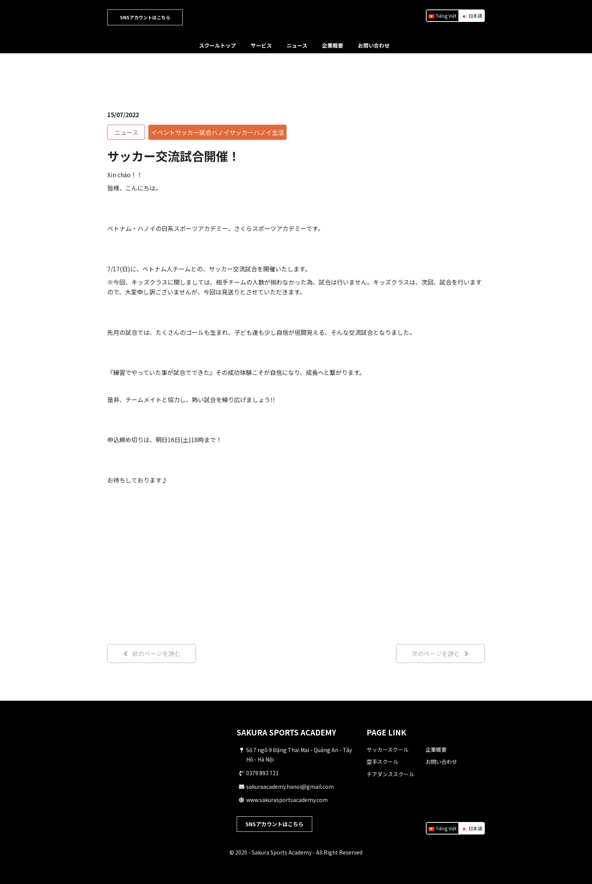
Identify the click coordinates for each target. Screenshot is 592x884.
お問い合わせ (374, 45)
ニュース (297, 45)
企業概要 (332, 45)
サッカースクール (388, 749)
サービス (261, 45)
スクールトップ (217, 45)
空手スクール (382, 761)
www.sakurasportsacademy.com (287, 799)
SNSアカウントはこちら (145, 17)
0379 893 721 (262, 773)
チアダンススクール (390, 774)
